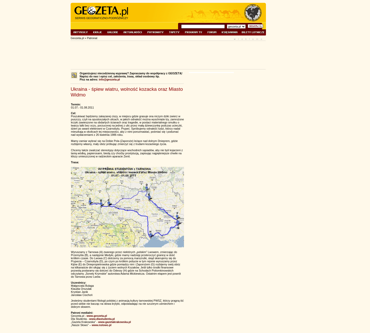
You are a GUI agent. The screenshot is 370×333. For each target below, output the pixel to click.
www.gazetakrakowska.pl (114, 321)
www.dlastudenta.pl (102, 318)
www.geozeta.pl (97, 315)
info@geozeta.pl (109, 79)
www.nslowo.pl (102, 325)
